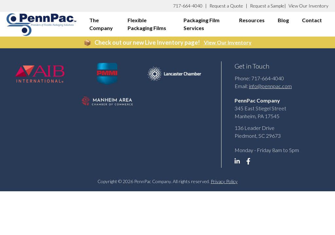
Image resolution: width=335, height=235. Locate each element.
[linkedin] (239, 163)
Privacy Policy (224, 181)
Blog (283, 20)
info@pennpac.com (270, 86)
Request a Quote (226, 5)
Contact (312, 20)
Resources (252, 20)
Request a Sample (267, 5)
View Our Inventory (308, 5)
